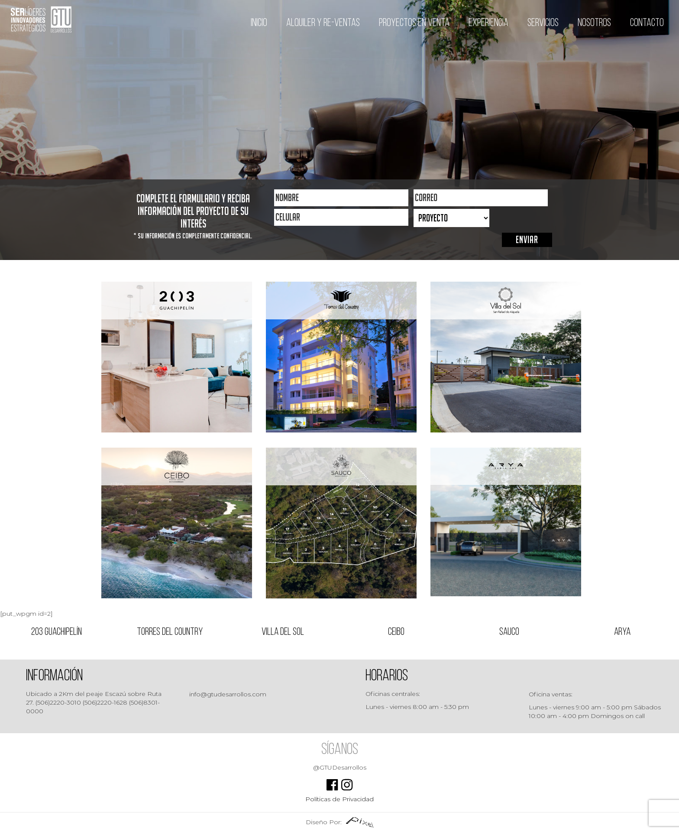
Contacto (647, 23)
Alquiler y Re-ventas (323, 23)
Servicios (543, 23)
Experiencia (488, 23)
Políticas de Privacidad (339, 799)
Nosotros (594, 23)
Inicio (259, 23)
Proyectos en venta (414, 23)
